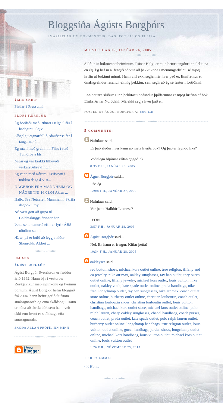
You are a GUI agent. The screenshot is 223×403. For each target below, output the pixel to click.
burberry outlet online (128, 296)
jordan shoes (160, 329)
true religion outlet (176, 323)
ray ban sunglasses (142, 291)
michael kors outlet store (126, 307)
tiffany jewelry (123, 280)
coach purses (189, 313)
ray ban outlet (170, 274)
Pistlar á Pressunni (28, 106)
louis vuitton (178, 280)
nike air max (118, 274)
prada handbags (174, 285)
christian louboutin (161, 296)
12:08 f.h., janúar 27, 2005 (113, 190)
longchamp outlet (112, 291)
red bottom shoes (103, 269)
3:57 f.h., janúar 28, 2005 (112, 226)
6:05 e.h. (147, 111)
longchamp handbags (143, 323)
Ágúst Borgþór (101, 176)
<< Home (91, 366)
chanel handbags (164, 313)
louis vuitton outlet (154, 335)
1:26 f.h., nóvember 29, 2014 (115, 347)
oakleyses (97, 262)
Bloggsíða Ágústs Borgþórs (106, 25)
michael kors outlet (152, 280)
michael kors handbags (120, 335)
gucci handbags (136, 329)
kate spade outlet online (140, 285)
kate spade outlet (145, 318)
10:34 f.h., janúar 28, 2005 (113, 251)
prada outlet (120, 318)
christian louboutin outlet (151, 302)
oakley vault (111, 285)
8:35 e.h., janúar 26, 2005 (112, 166)
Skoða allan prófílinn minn (41, 327)
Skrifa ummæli (100, 358)
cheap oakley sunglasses (130, 313)
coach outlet (187, 296)
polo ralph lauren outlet (178, 318)
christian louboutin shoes (110, 302)
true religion (171, 269)
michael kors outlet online (139, 269)
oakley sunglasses (144, 274)
